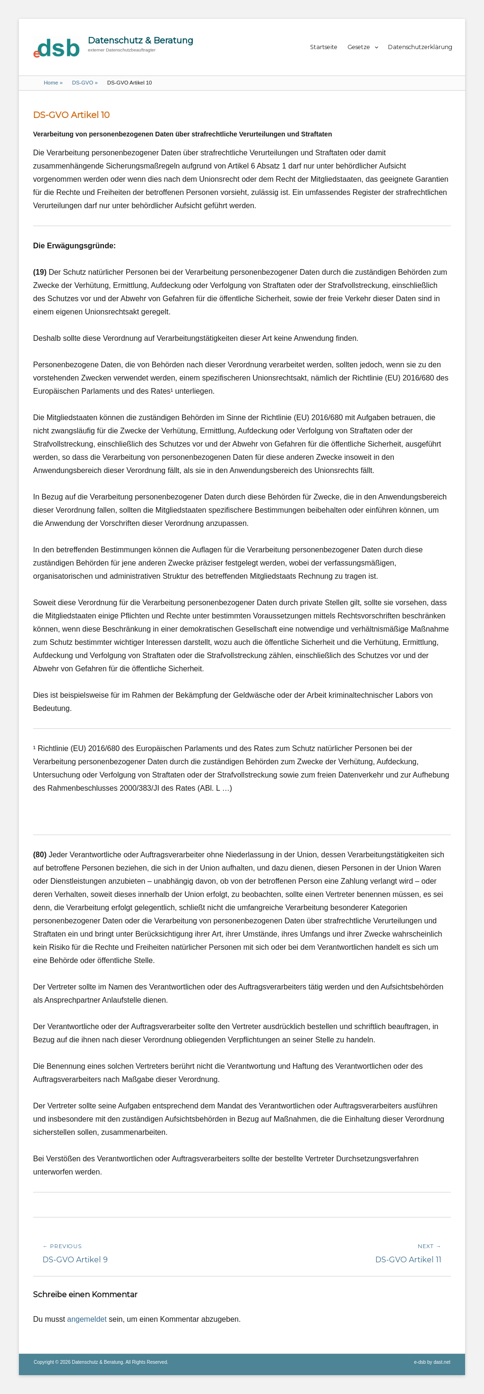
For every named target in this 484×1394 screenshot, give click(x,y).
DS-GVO (84, 82)
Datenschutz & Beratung (140, 40)
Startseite (323, 47)
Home (53, 82)
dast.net (441, 1362)
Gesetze (358, 47)
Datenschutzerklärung (420, 47)
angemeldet (87, 1319)
